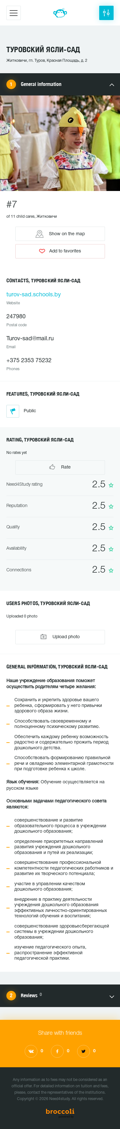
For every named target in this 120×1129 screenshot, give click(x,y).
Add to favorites (60, 251)
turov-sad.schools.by (33, 295)
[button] (106, 13)
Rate (60, 466)
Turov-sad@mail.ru (30, 339)
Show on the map (60, 234)
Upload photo (60, 636)
